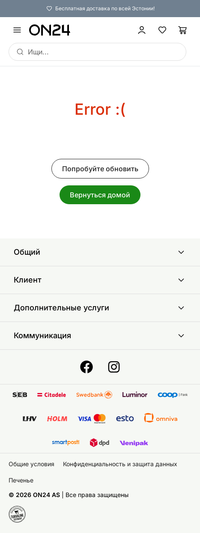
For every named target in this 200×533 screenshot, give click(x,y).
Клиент (100, 280)
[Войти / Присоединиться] (141, 30)
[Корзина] (182, 30)
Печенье (21, 480)
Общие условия (31, 463)
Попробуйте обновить (100, 168)
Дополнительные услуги (100, 308)
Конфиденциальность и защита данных (120, 463)
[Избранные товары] (162, 30)
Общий (100, 252)
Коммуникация (100, 336)
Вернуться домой (100, 195)
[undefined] (17, 30)
